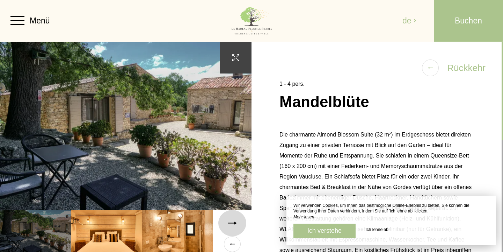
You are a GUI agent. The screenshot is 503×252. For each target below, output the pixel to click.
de (409, 20)
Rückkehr (454, 67)
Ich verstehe (324, 230)
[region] (377, 147)
